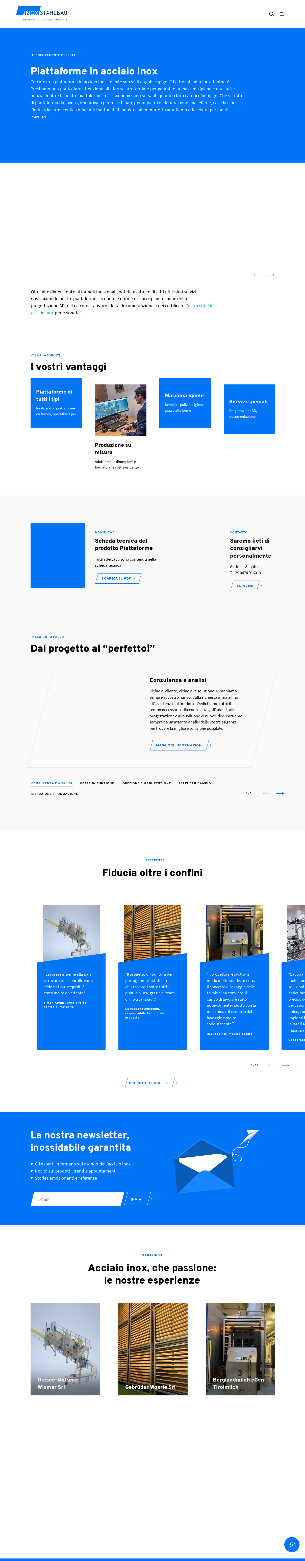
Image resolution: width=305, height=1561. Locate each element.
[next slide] (270, 275)
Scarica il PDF (118, 579)
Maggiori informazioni (179, 753)
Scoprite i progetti (149, 1091)
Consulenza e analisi (51, 791)
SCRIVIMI (245, 586)
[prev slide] (257, 275)
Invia (136, 1208)
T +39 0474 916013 (245, 573)
